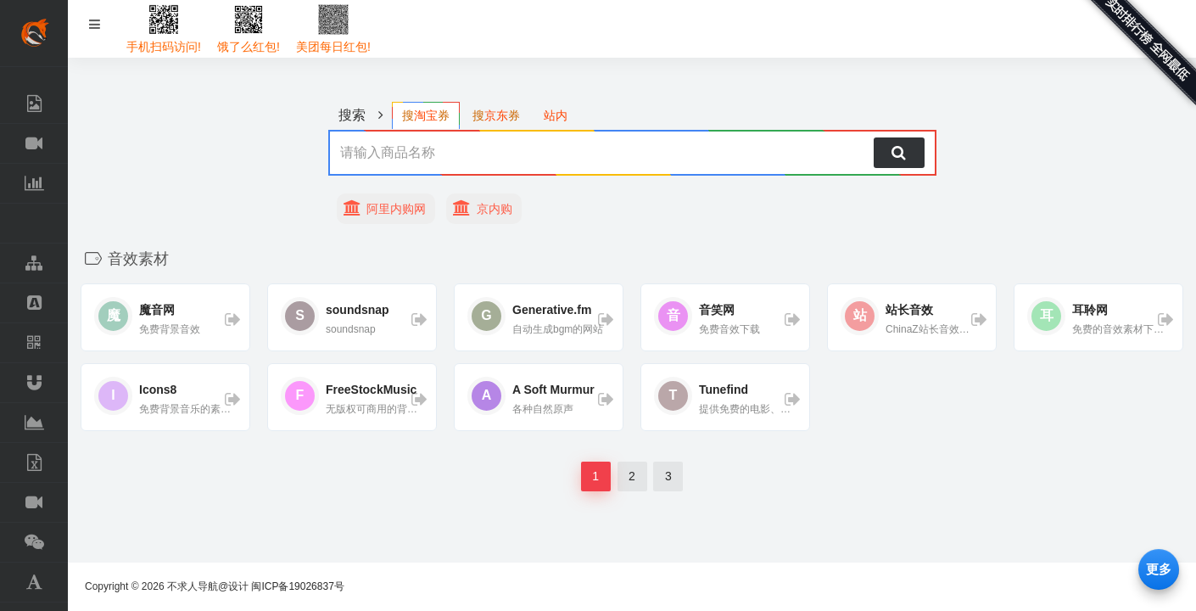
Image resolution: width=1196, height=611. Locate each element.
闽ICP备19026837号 (297, 586)
